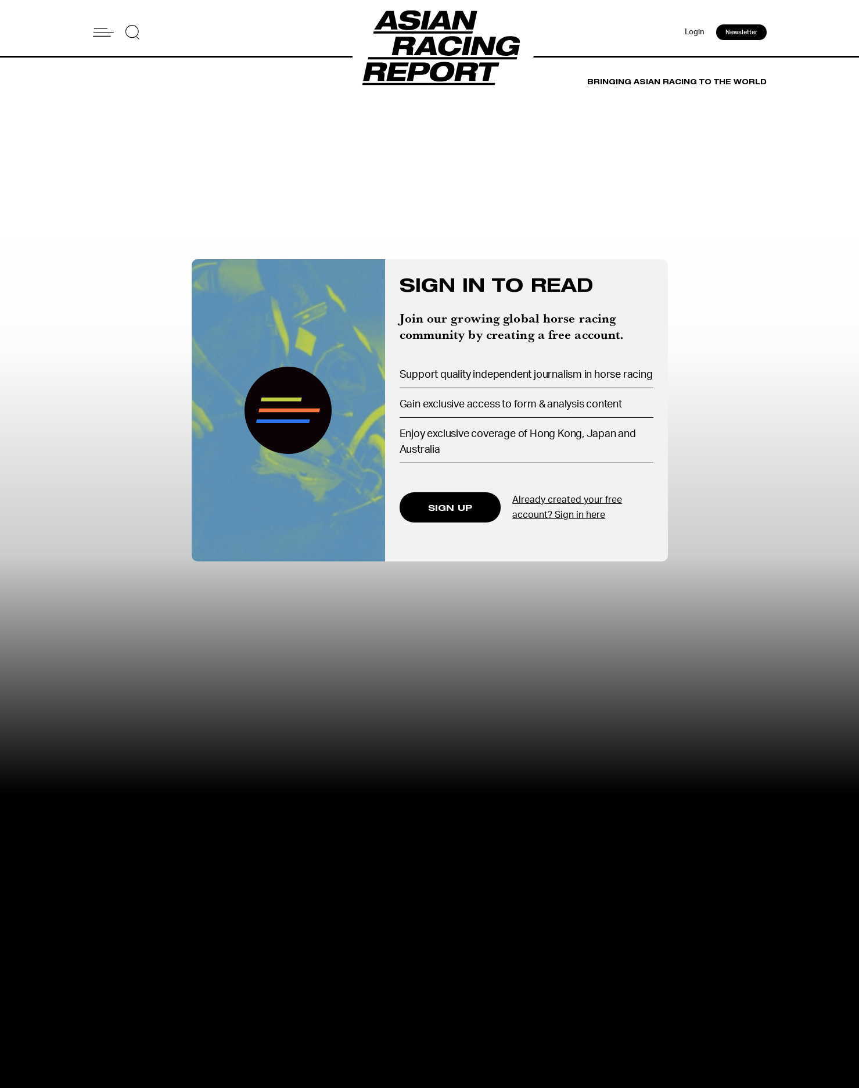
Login (695, 32)
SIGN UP (450, 507)
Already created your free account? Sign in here (567, 507)
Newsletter (741, 32)
